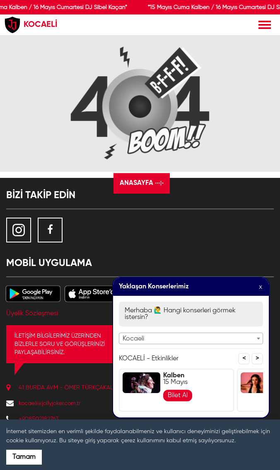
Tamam (24, 457)
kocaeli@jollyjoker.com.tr (49, 403)
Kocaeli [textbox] (133, 339)
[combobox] (191, 338)
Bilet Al (178, 395)
